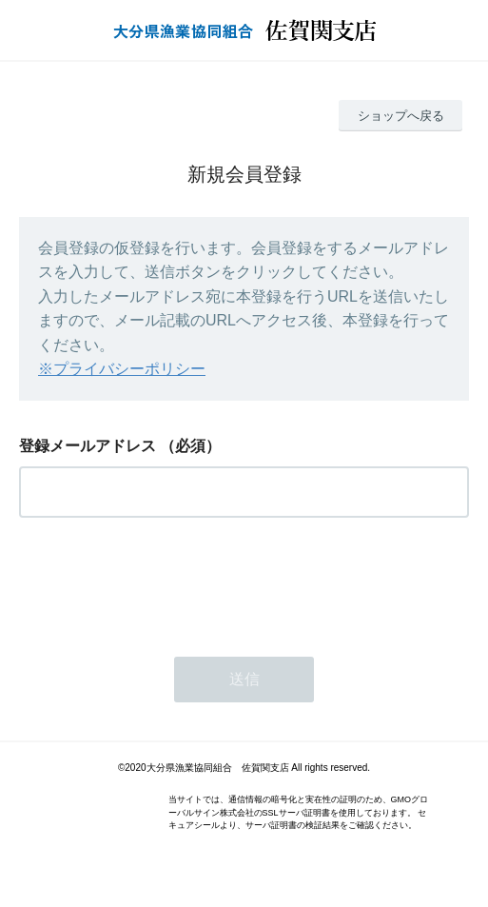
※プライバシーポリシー (121, 369)
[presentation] (163, 581)
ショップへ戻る (401, 115)
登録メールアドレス (87, 446)
